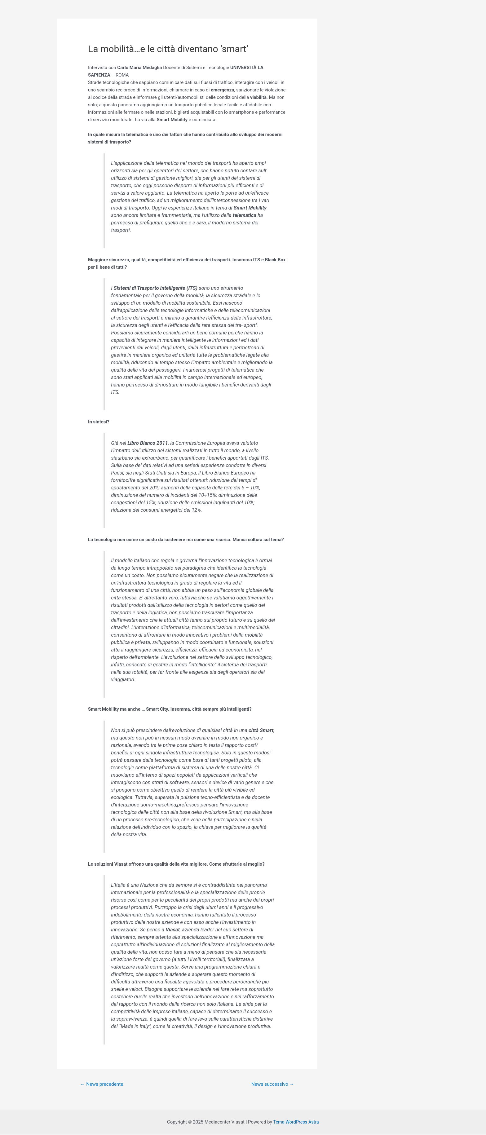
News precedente (103, 1084)
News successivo (272, 1084)
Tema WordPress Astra (296, 1122)
